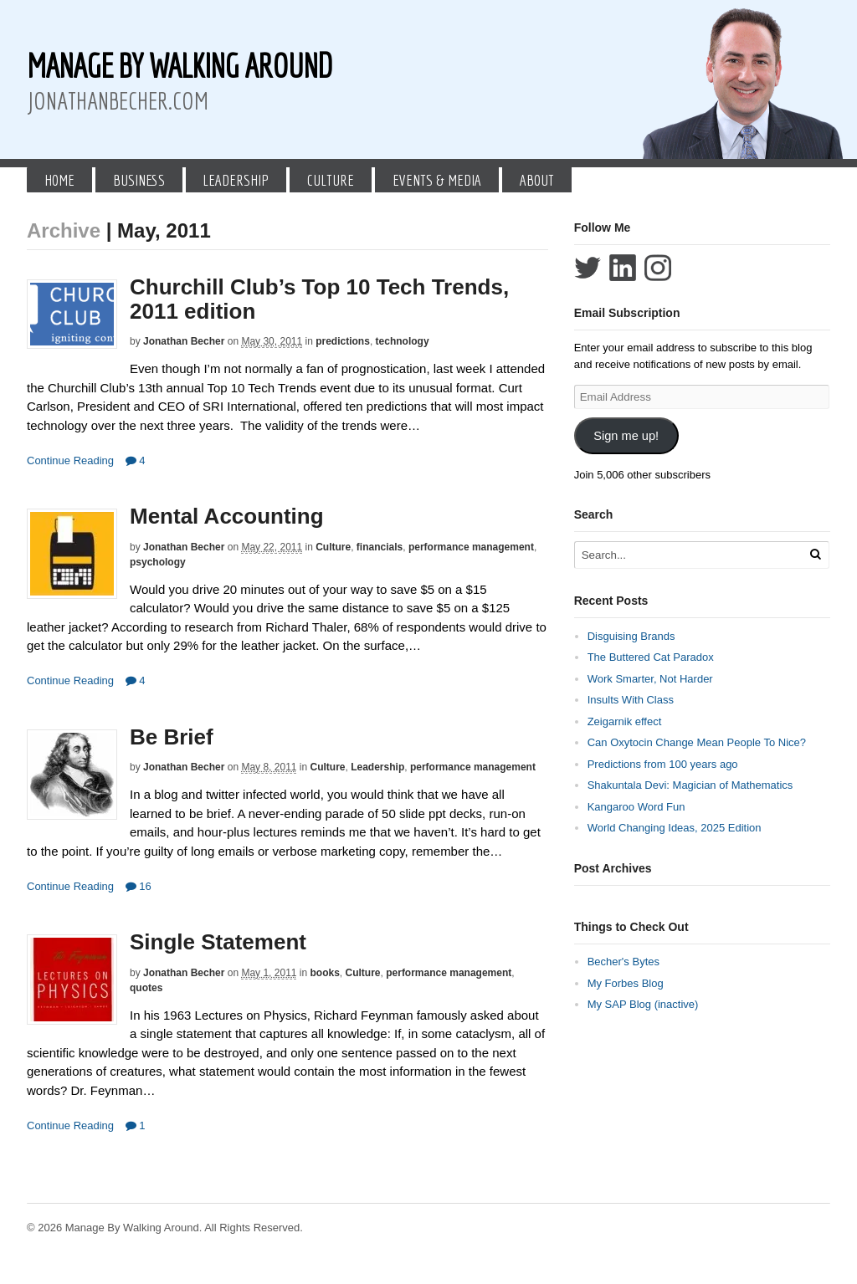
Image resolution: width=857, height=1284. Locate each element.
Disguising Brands (631, 636)
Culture (330, 180)
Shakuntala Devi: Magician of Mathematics (690, 785)
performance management (471, 547)
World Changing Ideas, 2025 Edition (675, 827)
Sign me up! (626, 435)
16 (138, 886)
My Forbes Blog (626, 983)
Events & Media (437, 180)
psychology (158, 562)
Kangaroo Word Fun (636, 807)
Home (59, 180)
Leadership (236, 180)
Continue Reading (70, 460)
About (537, 180)
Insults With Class (631, 699)
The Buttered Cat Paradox (651, 657)
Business (139, 180)
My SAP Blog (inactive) (643, 1004)
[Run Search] (815, 554)
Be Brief (171, 736)
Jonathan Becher (183, 341)
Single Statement (218, 941)
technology (402, 341)
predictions (343, 341)
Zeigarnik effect (625, 721)
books (325, 973)
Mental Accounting (227, 516)
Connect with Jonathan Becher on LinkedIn (622, 267)
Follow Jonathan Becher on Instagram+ (657, 267)
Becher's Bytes (623, 961)
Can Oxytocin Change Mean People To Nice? (697, 742)
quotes (146, 988)
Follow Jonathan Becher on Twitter (587, 267)
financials (380, 547)
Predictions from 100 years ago (663, 764)
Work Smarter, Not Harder (650, 679)
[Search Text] (689, 555)
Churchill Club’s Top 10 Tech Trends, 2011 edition (319, 299)
